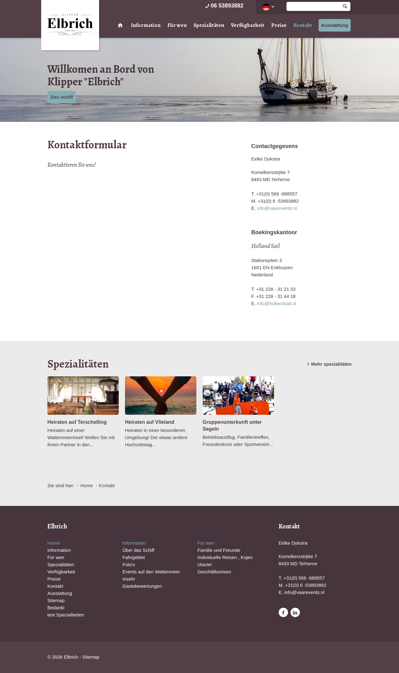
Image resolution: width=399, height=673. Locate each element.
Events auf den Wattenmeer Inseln (151, 575)
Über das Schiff (138, 550)
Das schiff (61, 97)
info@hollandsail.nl (276, 303)
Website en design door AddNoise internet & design (215, 657)
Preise (278, 25)
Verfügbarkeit (247, 25)
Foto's (129, 564)
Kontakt (302, 25)
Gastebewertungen (142, 586)
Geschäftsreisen (214, 571)
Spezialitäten (209, 25)
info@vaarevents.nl (277, 208)
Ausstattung (335, 25)
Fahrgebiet (134, 557)
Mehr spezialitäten (328, 364)
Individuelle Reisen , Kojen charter (224, 561)
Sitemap (56, 600)
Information (146, 25)
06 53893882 (223, 5)
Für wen (177, 25)
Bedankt (56, 607)
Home (53, 543)
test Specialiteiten (65, 614)
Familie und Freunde (218, 550)
